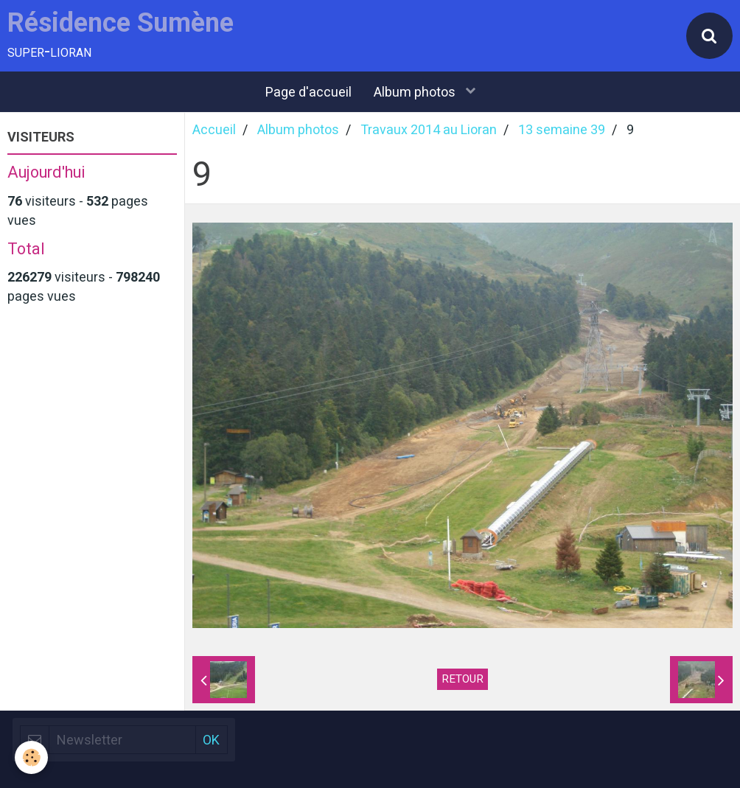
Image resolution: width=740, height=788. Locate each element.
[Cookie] (31, 757)
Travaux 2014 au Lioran (428, 129)
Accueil (214, 129)
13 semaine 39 (561, 129)
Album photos (416, 92)
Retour (462, 679)
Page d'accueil (308, 92)
